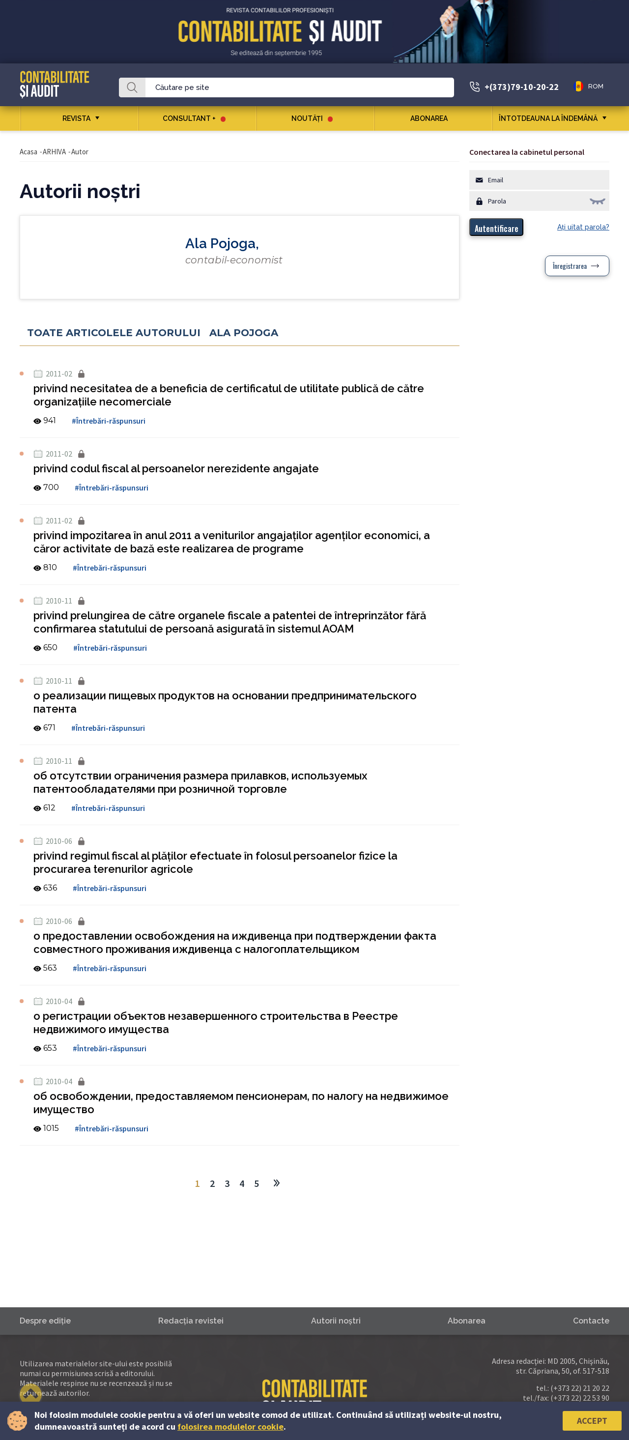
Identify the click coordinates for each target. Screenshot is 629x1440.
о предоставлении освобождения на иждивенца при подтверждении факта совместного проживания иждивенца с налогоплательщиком (234, 942)
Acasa (28, 151)
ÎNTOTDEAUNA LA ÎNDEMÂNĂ (548, 118)
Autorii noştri (336, 1320)
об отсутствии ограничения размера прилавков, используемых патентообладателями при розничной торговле (200, 782)
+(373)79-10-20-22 (522, 86)
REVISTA (76, 118)
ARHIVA (54, 151)
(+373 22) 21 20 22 (579, 1388)
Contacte (591, 1320)
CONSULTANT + (194, 118)
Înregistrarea (570, 265)
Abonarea (432, 118)
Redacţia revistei (191, 1320)
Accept (592, 1420)
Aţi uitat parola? (583, 227)
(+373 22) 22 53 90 (579, 1398)
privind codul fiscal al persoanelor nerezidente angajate (176, 468)
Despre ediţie (45, 1320)
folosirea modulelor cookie (230, 1426)
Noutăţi (312, 118)
